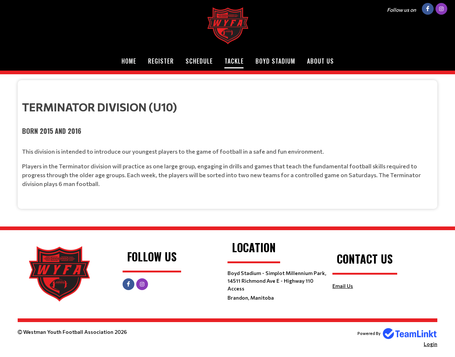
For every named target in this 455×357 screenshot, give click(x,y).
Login (430, 344)
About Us (320, 61)
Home (128, 61)
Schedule (199, 61)
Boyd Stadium (275, 61)
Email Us (342, 286)
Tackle (234, 61)
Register (161, 61)
